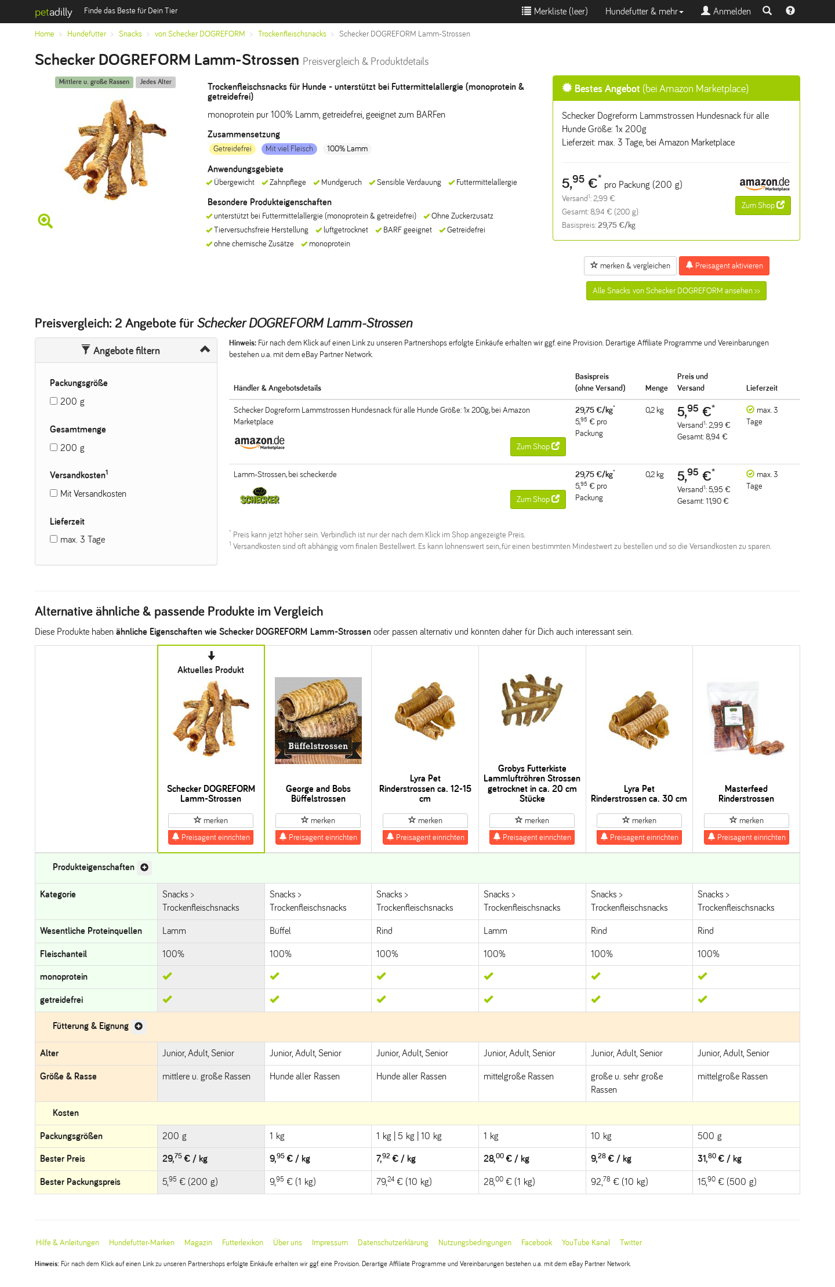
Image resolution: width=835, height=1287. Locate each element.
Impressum (330, 1242)
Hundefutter (86, 34)
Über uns (287, 1242)
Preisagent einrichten (211, 837)
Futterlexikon (242, 1242)
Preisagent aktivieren (724, 265)
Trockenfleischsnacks (292, 34)
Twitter (631, 1242)
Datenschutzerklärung (393, 1242)
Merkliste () (555, 11)
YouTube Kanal (586, 1242)
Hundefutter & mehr (644, 11)
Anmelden (726, 11)
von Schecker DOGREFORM (200, 34)
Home (45, 34)
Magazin (198, 1242)
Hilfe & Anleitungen (67, 1242)
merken (211, 820)
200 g (72, 401)
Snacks (130, 34)
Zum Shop (763, 205)
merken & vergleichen (630, 265)
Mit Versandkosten (93, 494)
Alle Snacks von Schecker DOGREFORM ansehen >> (676, 290)
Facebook (536, 1242)
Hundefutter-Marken (142, 1242)
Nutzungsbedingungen (474, 1242)
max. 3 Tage (82, 539)
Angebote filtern (120, 351)
